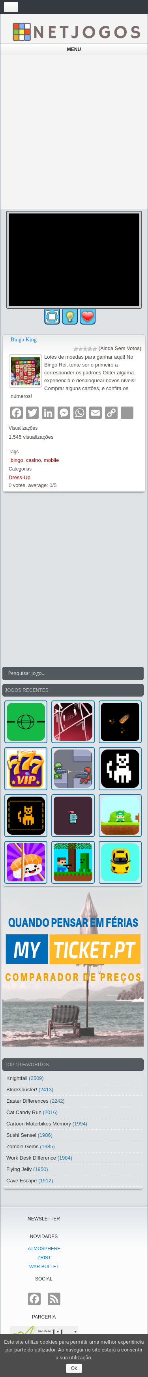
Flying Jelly (19, 1169)
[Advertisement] (74, 132)
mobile (51, 460)
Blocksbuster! (21, 1089)
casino (33, 460)
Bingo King (24, 340)
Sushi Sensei (21, 1135)
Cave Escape (21, 1181)
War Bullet (44, 1266)
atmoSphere (44, 1248)
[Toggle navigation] (11, 7)
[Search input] (68, 673)
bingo (17, 460)
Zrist (44, 1257)
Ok (74, 1368)
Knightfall (16, 1078)
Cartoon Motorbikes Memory (38, 1124)
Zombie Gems (22, 1146)
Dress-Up (19, 477)
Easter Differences (27, 1101)
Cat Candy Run (23, 1112)
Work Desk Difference (31, 1158)
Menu (74, 49)
